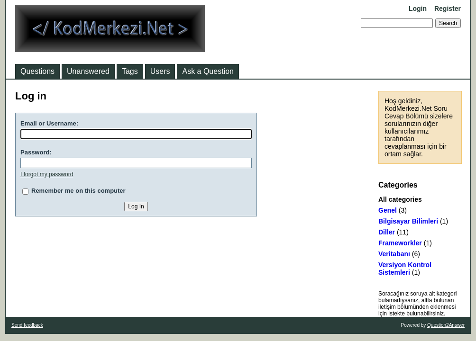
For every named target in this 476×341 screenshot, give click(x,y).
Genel (387, 210)
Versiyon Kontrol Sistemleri (404, 268)
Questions (37, 71)
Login (418, 8)
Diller (386, 232)
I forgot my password (46, 174)
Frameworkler (400, 243)
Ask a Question (208, 71)
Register (447, 8)
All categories (400, 199)
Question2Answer (446, 325)
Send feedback (27, 325)
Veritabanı (394, 254)
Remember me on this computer (78, 190)
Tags (130, 71)
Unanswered (88, 71)
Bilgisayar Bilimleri (408, 221)
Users (160, 71)
